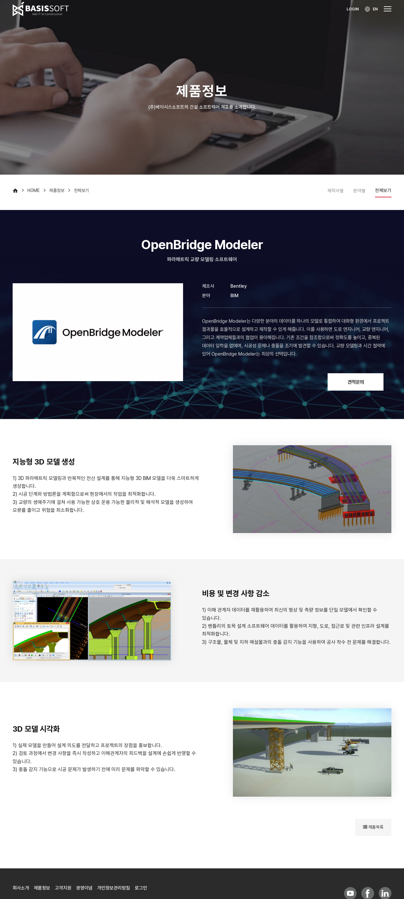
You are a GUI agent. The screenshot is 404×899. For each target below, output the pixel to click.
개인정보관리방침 (113, 888)
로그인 (141, 888)
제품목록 (373, 827)
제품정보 (42, 888)
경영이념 (84, 888)
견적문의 (356, 382)
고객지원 (63, 888)
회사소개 (21, 888)
